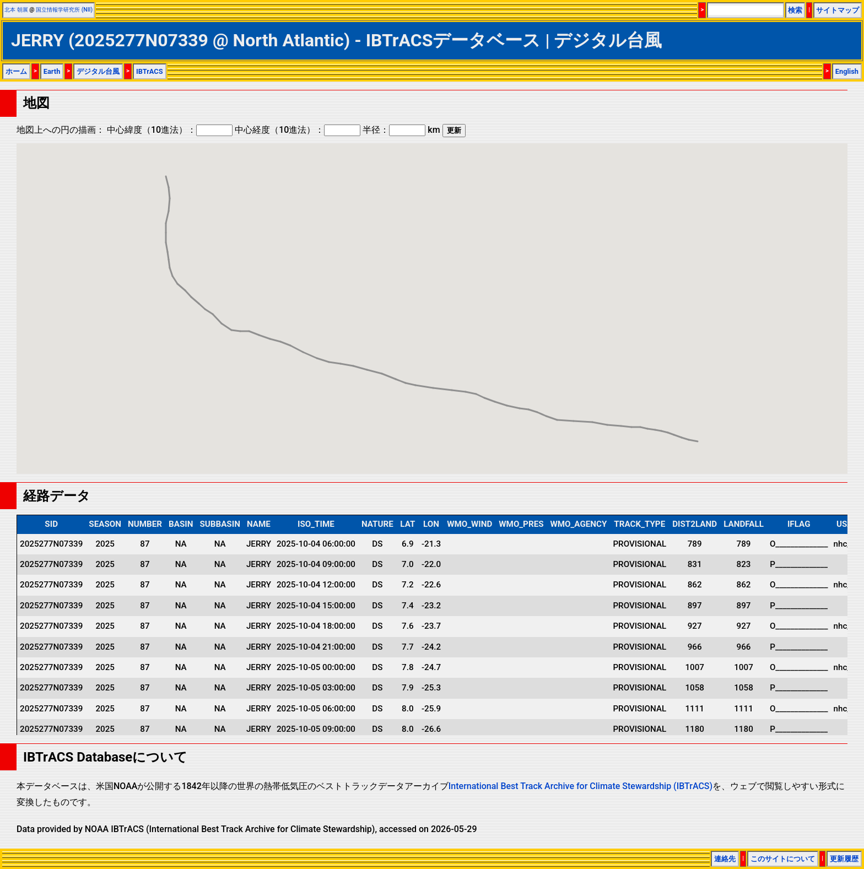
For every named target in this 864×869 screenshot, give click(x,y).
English (846, 71)
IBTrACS (149, 71)
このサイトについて (782, 859)
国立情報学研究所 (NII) (64, 9)
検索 (795, 10)
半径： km (401, 130)
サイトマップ (837, 10)
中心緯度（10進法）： (170, 130)
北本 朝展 (16, 9)
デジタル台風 (98, 71)
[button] (697, 431)
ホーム (16, 71)
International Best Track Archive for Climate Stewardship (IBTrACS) (580, 786)
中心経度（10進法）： (297, 130)
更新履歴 (844, 859)
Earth (52, 71)
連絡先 (725, 859)
